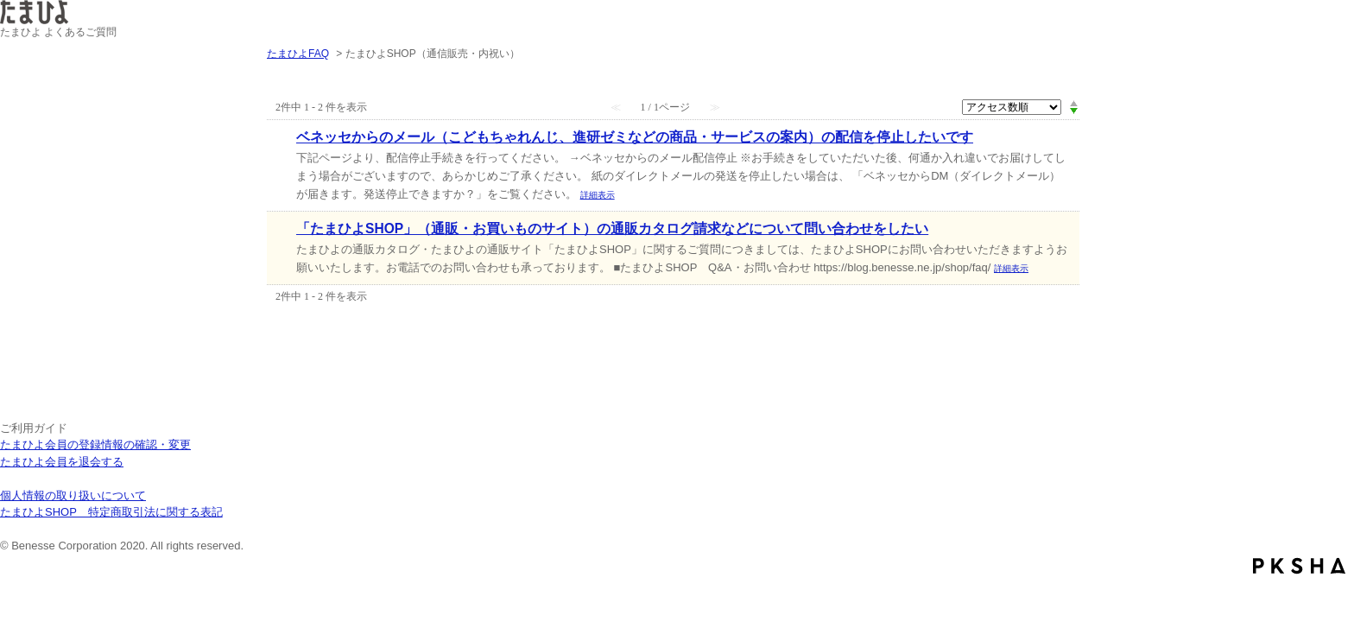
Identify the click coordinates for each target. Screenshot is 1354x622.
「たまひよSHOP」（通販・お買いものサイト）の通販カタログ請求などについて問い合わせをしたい (612, 228)
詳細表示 (597, 195)
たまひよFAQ (298, 54)
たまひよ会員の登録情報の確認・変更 (95, 444)
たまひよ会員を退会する (61, 461)
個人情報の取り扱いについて (73, 495)
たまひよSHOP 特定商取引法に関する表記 (111, 511)
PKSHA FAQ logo (1299, 566)
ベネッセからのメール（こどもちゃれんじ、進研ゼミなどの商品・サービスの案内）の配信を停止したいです (634, 137)
